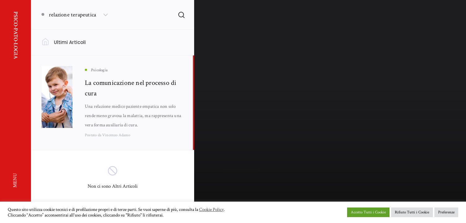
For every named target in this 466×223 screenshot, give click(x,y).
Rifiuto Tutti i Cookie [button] (412, 212)
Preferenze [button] (446, 212)
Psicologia (230, 108)
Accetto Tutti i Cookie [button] (368, 212)
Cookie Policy (211, 209)
